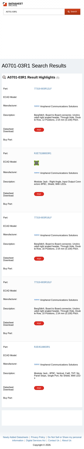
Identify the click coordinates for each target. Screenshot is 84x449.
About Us (66, 440)
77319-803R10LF (43, 282)
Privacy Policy (38, 437)
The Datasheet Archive (13, 4)
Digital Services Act (36, 440)
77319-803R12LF (43, 88)
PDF (39, 130)
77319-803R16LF (43, 217)
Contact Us (53, 440)
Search (72, 11)
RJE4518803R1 (42, 347)
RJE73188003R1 (42, 153)
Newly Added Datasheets (15, 437)
